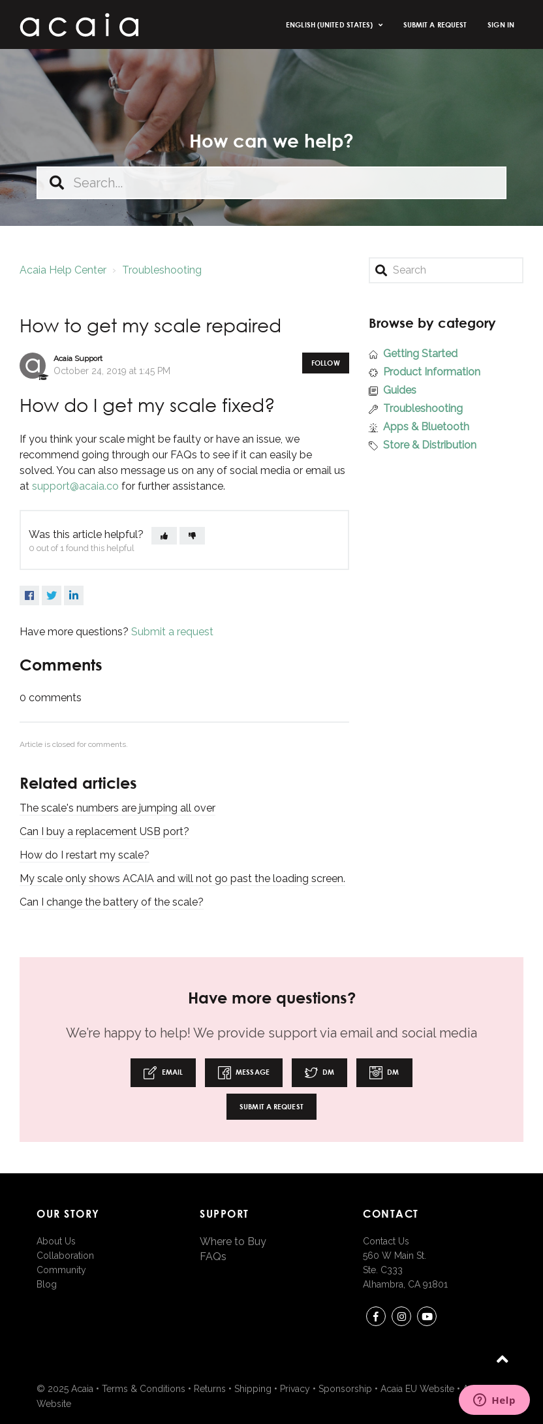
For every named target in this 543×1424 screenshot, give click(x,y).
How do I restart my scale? (84, 855)
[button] (164, 536)
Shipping (253, 1389)
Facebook (29, 595)
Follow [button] (325, 362)
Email (163, 1072)
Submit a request (435, 24)
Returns (210, 1389)
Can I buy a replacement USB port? (104, 831)
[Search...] (271, 182)
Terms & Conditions (143, 1389)
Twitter (51, 595)
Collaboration (65, 1255)
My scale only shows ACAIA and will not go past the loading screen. (182, 878)
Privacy (295, 1389)
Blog (47, 1284)
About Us (56, 1241)
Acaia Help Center (63, 270)
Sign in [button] (501, 24)
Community (61, 1270)
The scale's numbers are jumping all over (117, 808)
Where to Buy (233, 1241)
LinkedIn (74, 595)
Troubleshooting (162, 270)
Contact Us (386, 1241)
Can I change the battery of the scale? (112, 902)
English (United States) (330, 24)
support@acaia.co (75, 486)
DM (319, 1072)
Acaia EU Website (417, 1389)
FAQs (213, 1256)
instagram (401, 1318)
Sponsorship (345, 1389)
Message (244, 1072)
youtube (427, 1318)
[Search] (446, 270)
